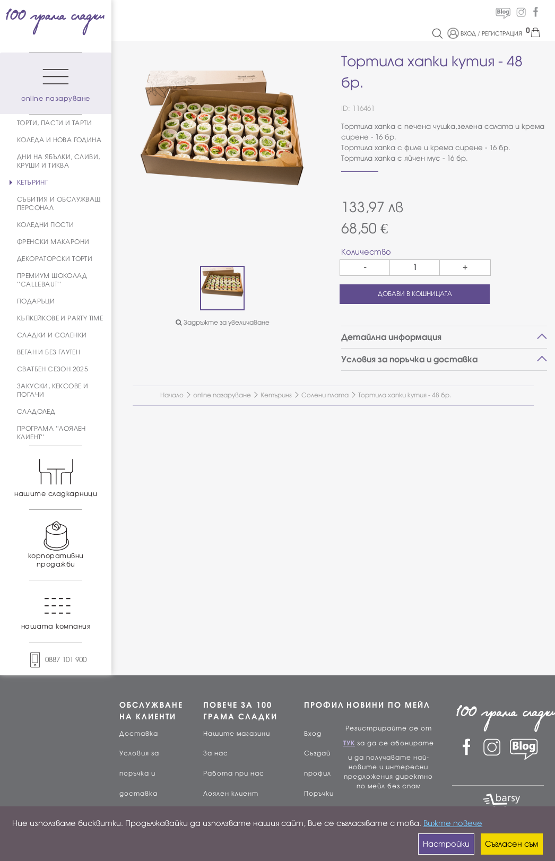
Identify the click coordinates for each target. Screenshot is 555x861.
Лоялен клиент (230, 793)
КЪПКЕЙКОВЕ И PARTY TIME (60, 318)
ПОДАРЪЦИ (36, 301)
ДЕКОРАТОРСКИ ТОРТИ (54, 259)
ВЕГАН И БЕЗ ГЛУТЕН (48, 352)
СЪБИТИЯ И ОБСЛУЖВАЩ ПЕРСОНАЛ (59, 204)
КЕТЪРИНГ (32, 182)
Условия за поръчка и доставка (139, 773)
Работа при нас (233, 773)
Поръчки (319, 793)
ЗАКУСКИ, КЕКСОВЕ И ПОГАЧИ (52, 390)
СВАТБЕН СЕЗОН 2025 (52, 369)
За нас (215, 753)
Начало (172, 395)
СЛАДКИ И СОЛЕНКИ (51, 335)
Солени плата (325, 395)
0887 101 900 (55, 660)
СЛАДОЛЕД (36, 411)
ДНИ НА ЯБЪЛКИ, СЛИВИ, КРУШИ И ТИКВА (58, 161)
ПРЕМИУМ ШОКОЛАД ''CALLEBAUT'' (52, 280)
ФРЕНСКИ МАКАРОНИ (53, 242)
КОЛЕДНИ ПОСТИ (45, 225)
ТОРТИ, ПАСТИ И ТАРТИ (54, 123)
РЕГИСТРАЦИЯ (502, 33)
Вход (313, 733)
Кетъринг (276, 395)
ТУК (349, 743)
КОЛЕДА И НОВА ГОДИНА (59, 140)
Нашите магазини (236, 733)
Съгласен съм (511, 844)
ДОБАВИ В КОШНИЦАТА (415, 294)
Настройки (446, 844)
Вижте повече (452, 823)
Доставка (138, 733)
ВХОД (468, 33)
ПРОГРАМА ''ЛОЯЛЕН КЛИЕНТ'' (51, 433)
